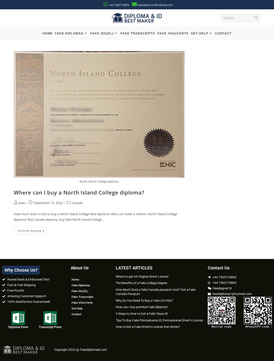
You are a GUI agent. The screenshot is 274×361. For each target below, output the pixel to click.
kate (22, 203)
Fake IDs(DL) (80, 291)
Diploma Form (18, 327)
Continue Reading (33, 229)
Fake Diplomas (81, 285)
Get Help (77, 308)
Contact (76, 314)
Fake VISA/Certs (82, 302)
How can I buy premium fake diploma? (142, 307)
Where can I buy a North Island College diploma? (79, 192)
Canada (77, 203)
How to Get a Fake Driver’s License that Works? (148, 327)
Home (75, 279)
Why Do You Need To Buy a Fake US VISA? (144, 300)
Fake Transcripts (82, 297)
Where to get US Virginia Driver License (142, 276)
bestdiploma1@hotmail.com (155, 5)
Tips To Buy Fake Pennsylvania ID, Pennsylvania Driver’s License (159, 320)
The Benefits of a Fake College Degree (141, 283)
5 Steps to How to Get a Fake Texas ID (142, 313)
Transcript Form (50, 327)
